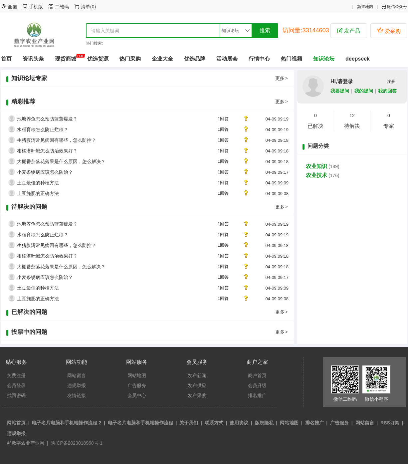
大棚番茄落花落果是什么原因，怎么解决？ (61, 161)
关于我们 (188, 422)
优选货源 (97, 59)
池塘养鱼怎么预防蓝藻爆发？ (47, 118)
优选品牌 (194, 59)
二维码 (62, 6)
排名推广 (257, 395)
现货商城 (65, 59)
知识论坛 (323, 59)
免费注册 (16, 375)
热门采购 (130, 59)
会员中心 (136, 395)
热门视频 (291, 59)
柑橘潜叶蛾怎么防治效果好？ (47, 150)
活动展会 (227, 59)
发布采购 (197, 395)
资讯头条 (33, 59)
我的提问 (363, 91)
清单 (85, 6)
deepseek (357, 59)
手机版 (36, 6)
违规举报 (76, 385)
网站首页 (16, 422)
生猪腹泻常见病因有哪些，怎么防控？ (56, 140)
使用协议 (239, 422)
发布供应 (197, 385)
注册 (391, 81)
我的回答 (387, 91)
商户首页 (257, 375)
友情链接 (76, 395)
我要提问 (339, 91)
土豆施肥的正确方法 (38, 193)
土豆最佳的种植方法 (38, 182)
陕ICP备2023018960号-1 (76, 443)
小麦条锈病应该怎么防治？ (45, 172)
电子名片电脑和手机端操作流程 (140, 422)
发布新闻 (197, 375)
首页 (6, 59)
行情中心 (259, 59)
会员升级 (257, 385)
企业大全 (162, 59)
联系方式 (214, 422)
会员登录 (16, 385)
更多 (282, 78)
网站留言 (76, 375)
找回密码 (16, 395)
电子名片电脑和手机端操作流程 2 (66, 422)
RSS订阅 (389, 422)
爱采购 (389, 30)
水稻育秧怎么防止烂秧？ (42, 129)
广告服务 (136, 385)
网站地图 (136, 375)
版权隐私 (264, 422)
